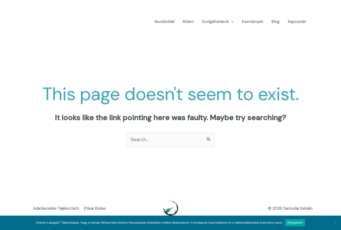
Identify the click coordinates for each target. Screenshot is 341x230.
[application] (231, 21)
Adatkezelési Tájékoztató (56, 208)
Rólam (188, 21)
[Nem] (335, 222)
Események (252, 21)
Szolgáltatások (218, 21)
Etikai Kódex (95, 208)
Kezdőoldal (165, 21)
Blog (275, 21)
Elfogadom (295, 222)
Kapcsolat (297, 21)
